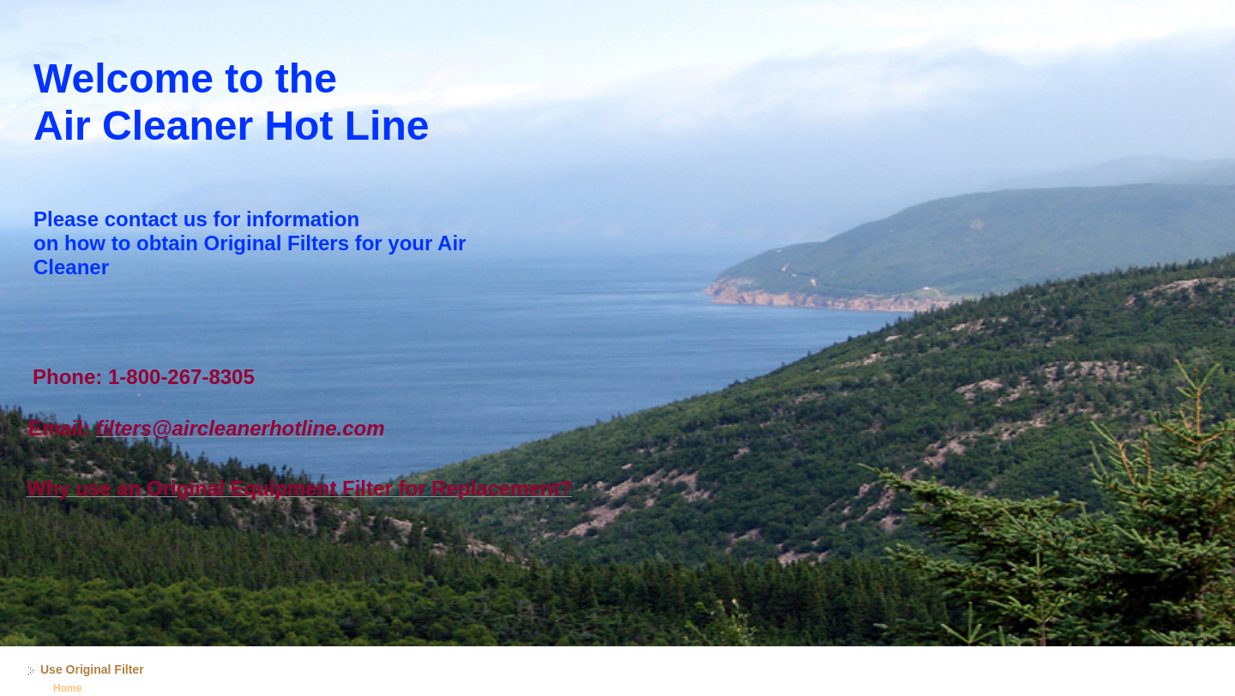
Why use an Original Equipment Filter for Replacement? (299, 488)
